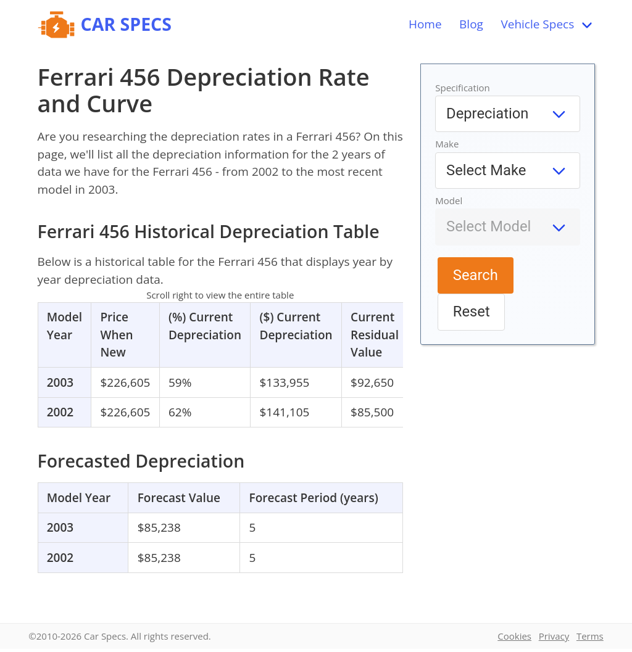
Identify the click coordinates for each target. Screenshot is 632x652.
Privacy (554, 636)
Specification (462, 87)
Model (448, 200)
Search (475, 275)
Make (447, 144)
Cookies (514, 636)
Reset (471, 311)
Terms (590, 636)
